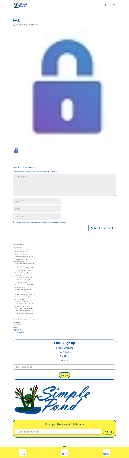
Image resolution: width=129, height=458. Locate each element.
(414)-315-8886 (17, 323)
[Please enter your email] (58, 431)
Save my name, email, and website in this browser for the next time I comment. (41, 222)
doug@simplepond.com (25, 319)
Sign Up (108, 431)
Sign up (64, 375)
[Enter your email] (64, 367)
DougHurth (20, 24)
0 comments (32, 24)
